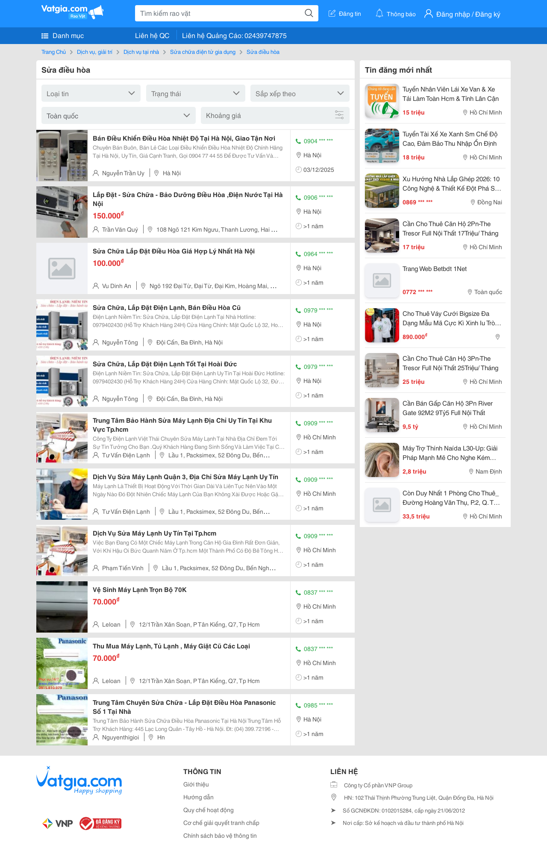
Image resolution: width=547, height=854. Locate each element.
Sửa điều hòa (263, 51)
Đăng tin (345, 13)
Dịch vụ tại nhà (141, 51)
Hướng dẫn (198, 796)
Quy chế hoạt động (208, 809)
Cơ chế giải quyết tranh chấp (221, 822)
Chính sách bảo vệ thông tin (220, 835)
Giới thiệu (196, 784)
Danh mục (62, 35)
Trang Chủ (53, 51)
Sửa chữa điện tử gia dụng (202, 51)
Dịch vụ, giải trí (94, 51)
